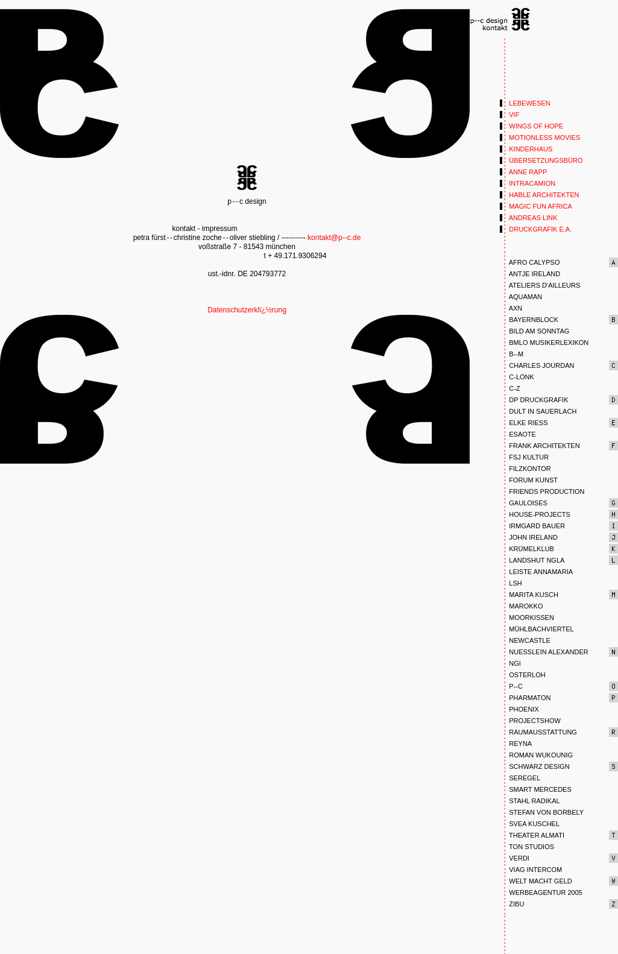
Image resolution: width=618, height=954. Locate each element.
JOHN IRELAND (529, 537)
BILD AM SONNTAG (534, 331)
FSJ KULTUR (524, 457)
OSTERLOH (523, 674)
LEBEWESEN (525, 103)
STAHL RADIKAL (530, 800)
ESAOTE (518, 434)
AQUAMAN (521, 296)
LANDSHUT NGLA (532, 560)
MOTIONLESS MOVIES (540, 137)
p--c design (247, 177)
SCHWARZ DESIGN (535, 766)
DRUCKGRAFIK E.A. (536, 229)
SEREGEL (520, 778)
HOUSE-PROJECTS (535, 514)
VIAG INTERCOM (531, 869)
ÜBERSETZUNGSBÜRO (541, 160)
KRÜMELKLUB (527, 548)
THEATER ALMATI (532, 835)
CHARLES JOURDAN (537, 365)
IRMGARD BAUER (532, 525)
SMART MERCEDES (536, 789)
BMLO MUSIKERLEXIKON (544, 342)
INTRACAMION (527, 183)
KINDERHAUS (526, 149)
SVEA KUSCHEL (530, 823)
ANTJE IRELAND (530, 273)
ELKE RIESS (523, 422)
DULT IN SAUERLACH (538, 411)
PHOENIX (519, 709)
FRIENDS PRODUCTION (542, 491)
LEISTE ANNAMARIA (536, 571)
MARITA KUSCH (529, 594)
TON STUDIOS (527, 846)
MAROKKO (521, 606)
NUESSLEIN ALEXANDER (544, 651)
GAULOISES (523, 503)
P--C (511, 686)
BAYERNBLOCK (529, 319)
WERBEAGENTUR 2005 (541, 892)
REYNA (516, 743)
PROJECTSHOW (530, 720)
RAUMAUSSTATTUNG (538, 732)
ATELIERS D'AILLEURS (540, 285)
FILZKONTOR (525, 468)
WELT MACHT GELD (536, 881)
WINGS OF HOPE (531, 126)
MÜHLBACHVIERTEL (537, 629)
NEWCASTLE (525, 640)
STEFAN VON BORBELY (542, 812)
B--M (511, 354)
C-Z (510, 388)
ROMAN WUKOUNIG (536, 755)
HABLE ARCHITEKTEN (539, 194)
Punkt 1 (500, 19)
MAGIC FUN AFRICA (536, 206)
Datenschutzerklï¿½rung (246, 310)
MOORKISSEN (527, 617)
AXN (511, 308)
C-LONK (517, 377)
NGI (510, 663)
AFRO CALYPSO (530, 262)
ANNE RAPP (523, 171)
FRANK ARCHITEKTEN (540, 445)
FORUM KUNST (529, 480)
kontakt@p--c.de (334, 237)
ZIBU (512, 904)
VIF (509, 114)
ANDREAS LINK (528, 217)
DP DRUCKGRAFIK (534, 399)
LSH (511, 583)
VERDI (514, 858)
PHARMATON (525, 697)
